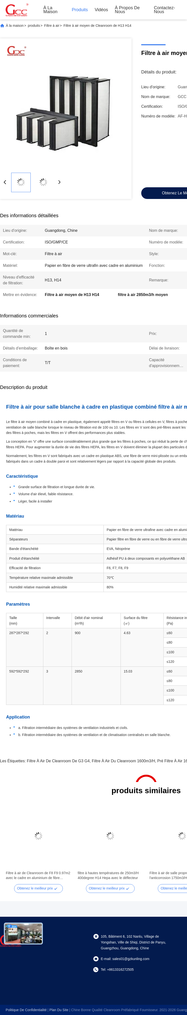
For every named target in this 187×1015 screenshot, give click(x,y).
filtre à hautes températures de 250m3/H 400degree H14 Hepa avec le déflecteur (108, 875)
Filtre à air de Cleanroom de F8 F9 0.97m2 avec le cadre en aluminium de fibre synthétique (38, 875)
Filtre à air (51, 25)
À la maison (50, 10)
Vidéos (101, 10)
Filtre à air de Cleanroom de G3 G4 (58, 761)
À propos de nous (127, 10)
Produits (80, 10)
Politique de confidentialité (26, 1010)
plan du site (58, 1010)
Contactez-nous (164, 10)
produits (34, 25)
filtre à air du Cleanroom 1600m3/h (123, 761)
